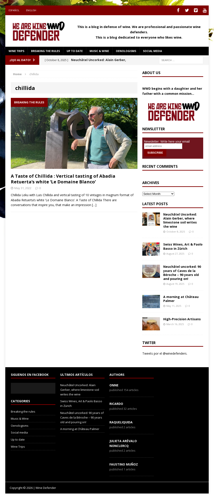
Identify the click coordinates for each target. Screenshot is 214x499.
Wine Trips (16, 51)
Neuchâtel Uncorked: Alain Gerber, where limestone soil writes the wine (180, 220)
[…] (94, 205)
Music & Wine (99, 51)
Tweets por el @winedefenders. (164, 353)
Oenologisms (126, 51)
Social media (152, 51)
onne (113, 385)
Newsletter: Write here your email (167, 141)
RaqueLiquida (121, 422)
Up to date (75, 51)
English (31, 10)
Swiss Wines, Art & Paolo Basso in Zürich (183, 246)
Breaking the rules (45, 51)
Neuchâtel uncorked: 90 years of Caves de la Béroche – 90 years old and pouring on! (182, 272)
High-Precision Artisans (182, 319)
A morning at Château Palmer (181, 299)
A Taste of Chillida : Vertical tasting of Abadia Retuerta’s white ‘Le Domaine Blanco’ (63, 179)
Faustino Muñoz (123, 464)
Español (14, 10)
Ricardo (116, 404)
